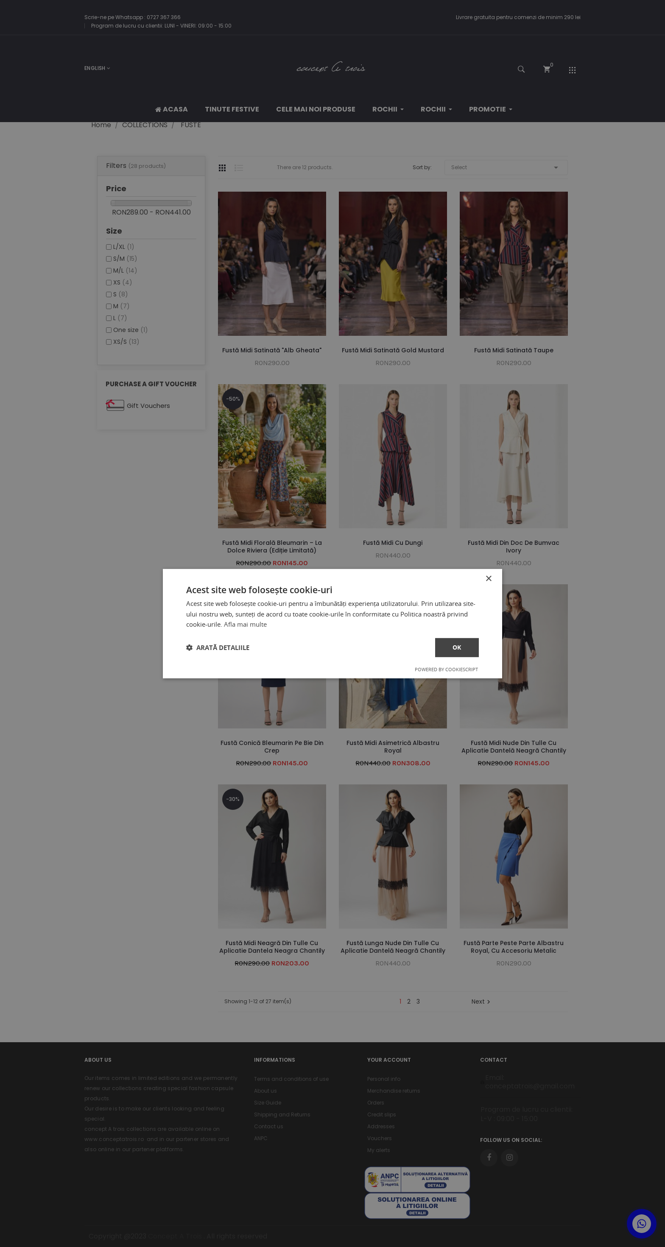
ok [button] (457, 647)
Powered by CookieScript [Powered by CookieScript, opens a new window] (446, 669)
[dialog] (332, 623)
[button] (217, 647)
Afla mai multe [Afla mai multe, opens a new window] (245, 624)
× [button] (488, 578)
